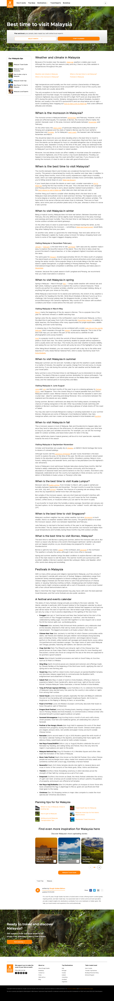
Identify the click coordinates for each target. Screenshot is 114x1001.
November (93, 122)
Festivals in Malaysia (77, 77)
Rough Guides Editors (57, 888)
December (39, 268)
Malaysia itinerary (69, 180)
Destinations (42, 3)
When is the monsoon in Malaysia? (47, 77)
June (37, 389)
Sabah (60, 550)
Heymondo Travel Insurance (85, 819)
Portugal (64, 970)
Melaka (70, 448)
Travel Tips (40, 881)
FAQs (39, 975)
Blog (39, 979)
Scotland (64, 979)
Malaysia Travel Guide (69, 872)
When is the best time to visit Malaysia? (83, 74)
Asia (21, 47)
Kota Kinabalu (40, 353)
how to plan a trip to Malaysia (75, 103)
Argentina (64, 981)
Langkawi (71, 247)
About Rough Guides (44, 968)
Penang (53, 257)
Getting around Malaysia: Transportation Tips (49, 819)
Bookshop (67, 3)
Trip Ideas (32, 3)
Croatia (64, 972)
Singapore (88, 517)
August (53, 489)
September (72, 117)
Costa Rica (65, 977)
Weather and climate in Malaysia (46, 74)
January (38, 247)
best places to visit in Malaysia (49, 190)
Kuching (98, 416)
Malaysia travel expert (84, 227)
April (37, 338)
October (51, 132)
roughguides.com (12, 47)
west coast (57, 128)
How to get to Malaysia (49, 813)
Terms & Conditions (71, 988)
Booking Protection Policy (92, 972)
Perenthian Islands (84, 320)
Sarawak (83, 550)
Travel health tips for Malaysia (85, 808)
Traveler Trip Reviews (91, 970)
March (37, 312)
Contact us (41, 972)
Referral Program (89, 975)
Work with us (41, 977)
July (44, 389)
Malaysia (27, 47)
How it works (22, 3)
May (64, 284)
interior (67, 330)
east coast (72, 132)
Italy (63, 968)
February (46, 247)
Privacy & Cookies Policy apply (86, 988)
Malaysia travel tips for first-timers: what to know (87, 813)
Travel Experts (56, 3)
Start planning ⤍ (19, 942)
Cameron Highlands (62, 454)
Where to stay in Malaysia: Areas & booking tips (53, 808)
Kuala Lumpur (54, 485)
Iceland (64, 975)
